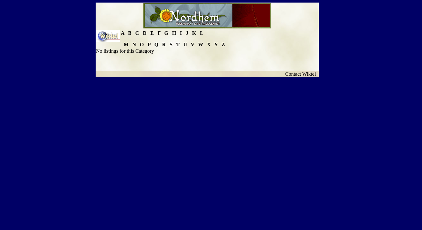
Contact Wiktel (301, 74)
